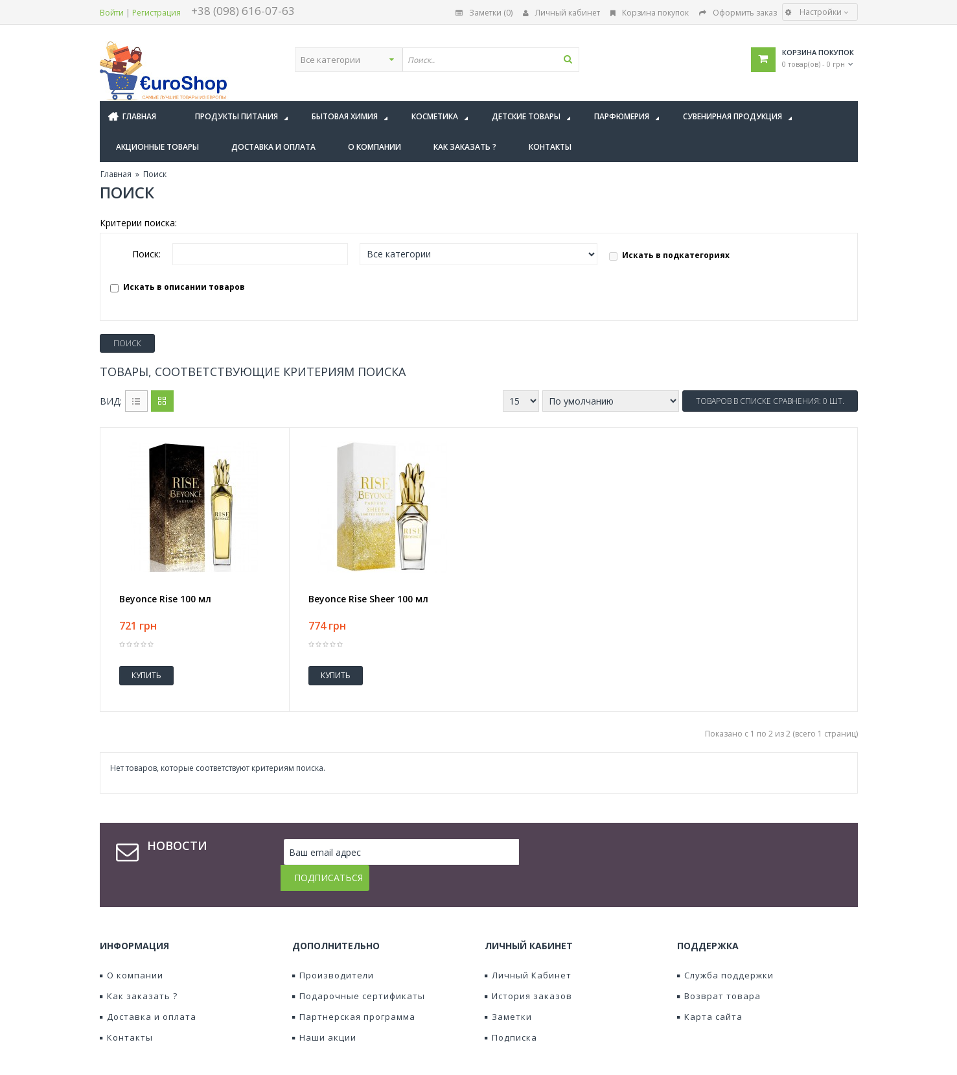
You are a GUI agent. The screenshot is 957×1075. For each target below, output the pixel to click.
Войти (112, 12)
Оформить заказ (738, 12)
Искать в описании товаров (177, 286)
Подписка (511, 1011)
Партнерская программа (353, 991)
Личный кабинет (561, 12)
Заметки (508, 991)
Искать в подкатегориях (669, 255)
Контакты (126, 1011)
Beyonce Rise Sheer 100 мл (368, 599)
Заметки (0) (484, 12)
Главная (116, 174)
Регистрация (156, 12)
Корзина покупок (649, 12)
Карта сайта (710, 991)
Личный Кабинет (528, 949)
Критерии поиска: (138, 223)
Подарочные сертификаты (358, 970)
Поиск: (146, 254)
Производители (333, 949)
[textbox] (515, 59)
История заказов (528, 970)
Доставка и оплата (148, 991)
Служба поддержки (725, 949)
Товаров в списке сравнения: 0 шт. (770, 401)
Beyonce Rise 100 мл (165, 599)
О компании (131, 949)
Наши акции (324, 1011)
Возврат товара (719, 970)
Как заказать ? (139, 970)
